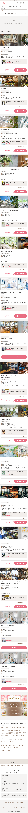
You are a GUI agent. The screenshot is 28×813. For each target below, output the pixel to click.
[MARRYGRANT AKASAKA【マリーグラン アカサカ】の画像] (14, 284)
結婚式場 (19, 765)
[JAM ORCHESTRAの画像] (14, 533)
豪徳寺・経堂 (4, 730)
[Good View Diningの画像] (14, 327)
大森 (16, 735)
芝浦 (24, 730)
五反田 (12, 729)
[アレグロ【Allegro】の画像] (14, 81)
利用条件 (13, 802)
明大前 (17, 733)
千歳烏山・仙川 (24, 729)
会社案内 (5, 802)
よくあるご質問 (22, 807)
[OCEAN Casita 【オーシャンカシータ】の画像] (14, 411)
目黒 (16, 729)
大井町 (9, 730)
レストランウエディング (5, 739)
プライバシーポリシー (20, 802)
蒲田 (12, 730)
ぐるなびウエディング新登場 (6, 750)
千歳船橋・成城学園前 (4, 735)
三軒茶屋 (7, 727)
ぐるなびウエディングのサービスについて (10, 807)
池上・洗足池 (23, 735)
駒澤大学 (13, 733)
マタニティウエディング (5, 748)
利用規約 (9, 802)
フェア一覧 (20, 70)
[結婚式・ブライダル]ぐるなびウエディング (8, 765)
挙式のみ (17, 747)
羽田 (19, 735)
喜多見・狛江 (12, 735)
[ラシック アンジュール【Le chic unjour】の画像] (14, 161)
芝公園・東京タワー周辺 (18, 730)
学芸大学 (2, 733)
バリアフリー (13, 748)
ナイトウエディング (4, 747)
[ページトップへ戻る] (14, 761)
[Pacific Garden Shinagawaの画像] (14, 617)
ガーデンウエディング (21, 745)
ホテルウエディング (4, 741)
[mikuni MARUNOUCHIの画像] (14, 243)
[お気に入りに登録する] (25, 45)
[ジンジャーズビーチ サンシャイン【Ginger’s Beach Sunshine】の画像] (14, 368)
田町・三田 (8, 729)
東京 (23, 765)
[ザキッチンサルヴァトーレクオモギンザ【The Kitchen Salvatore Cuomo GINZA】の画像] (14, 574)
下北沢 (19, 729)
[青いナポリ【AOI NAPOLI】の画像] (14, 122)
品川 (17, 727)
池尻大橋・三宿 (8, 733)
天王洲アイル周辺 (22, 727)
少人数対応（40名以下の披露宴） (6, 745)
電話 (14, 648)
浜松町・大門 (3, 729)
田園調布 (23, 732)
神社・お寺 (20, 739)
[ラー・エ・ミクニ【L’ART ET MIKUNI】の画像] (14, 202)
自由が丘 (2, 727)
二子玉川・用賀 (12, 727)
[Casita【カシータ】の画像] (14, 40)
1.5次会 (14, 745)
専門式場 (15, 739)
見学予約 (7, 70)
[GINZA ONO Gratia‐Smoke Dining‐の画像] (14, 492)
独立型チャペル (12, 747)
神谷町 (2, 732)
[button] (14, 777)
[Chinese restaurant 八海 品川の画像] (14, 658)
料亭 (12, 739)
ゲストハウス (11, 741)
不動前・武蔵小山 (18, 732)
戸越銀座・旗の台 (10, 732)
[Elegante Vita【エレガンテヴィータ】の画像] (14, 451)
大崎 (5, 732)
